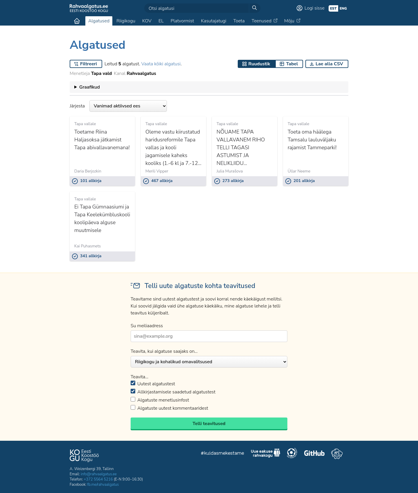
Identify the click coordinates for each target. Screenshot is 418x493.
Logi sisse (315, 8)
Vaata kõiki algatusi (161, 64)
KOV (147, 21)
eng (343, 8)
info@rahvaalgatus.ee (99, 474)
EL (161, 21)
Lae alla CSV (329, 64)
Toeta (239, 21)
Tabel (292, 64)
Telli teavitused (208, 423)
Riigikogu (125, 21)
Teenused (261, 21)
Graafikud (89, 87)
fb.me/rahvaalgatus (103, 484)
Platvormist (182, 21)
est (333, 8)
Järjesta (118, 106)
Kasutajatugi (213, 21)
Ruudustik (259, 64)
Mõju (289, 21)
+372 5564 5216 (98, 479)
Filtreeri (88, 64)
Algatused (98, 21)
